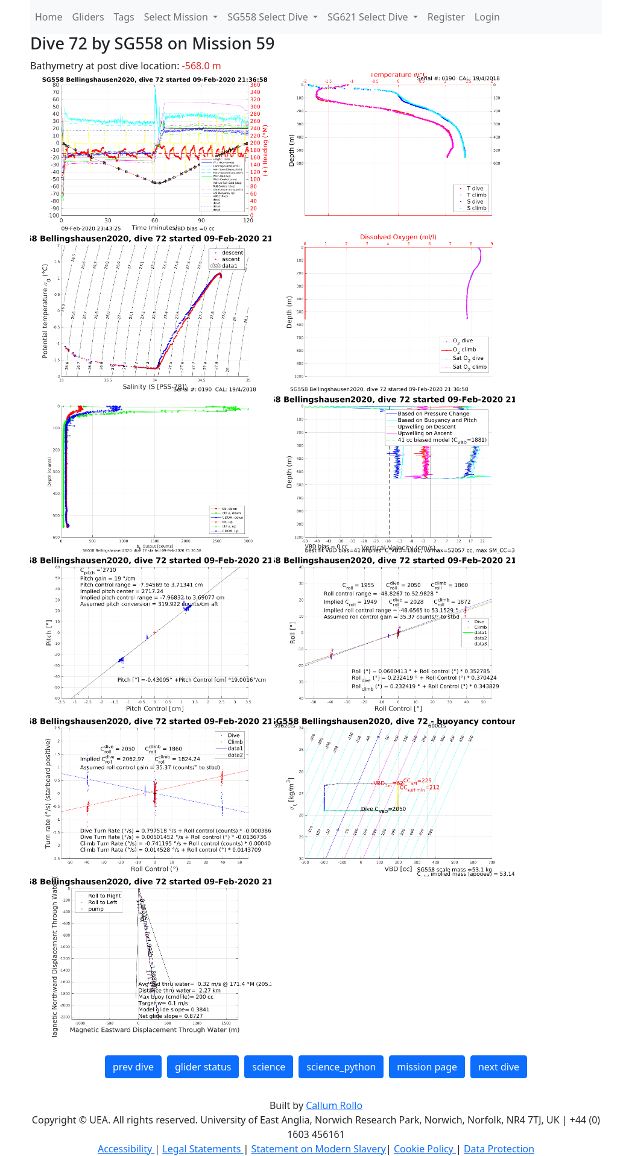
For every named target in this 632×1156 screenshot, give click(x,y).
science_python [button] (341, 1066)
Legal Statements (202, 1148)
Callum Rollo (334, 1105)
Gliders (88, 17)
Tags (124, 17)
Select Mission (177, 17)
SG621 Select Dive (369, 17)
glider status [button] (203, 1066)
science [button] (268, 1066)
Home (49, 17)
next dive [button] (498, 1066)
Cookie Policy (425, 1148)
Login (487, 17)
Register (446, 17)
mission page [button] (427, 1066)
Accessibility (126, 1148)
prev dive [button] (133, 1066)
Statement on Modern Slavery (318, 1148)
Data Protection (499, 1148)
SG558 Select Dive (269, 17)
